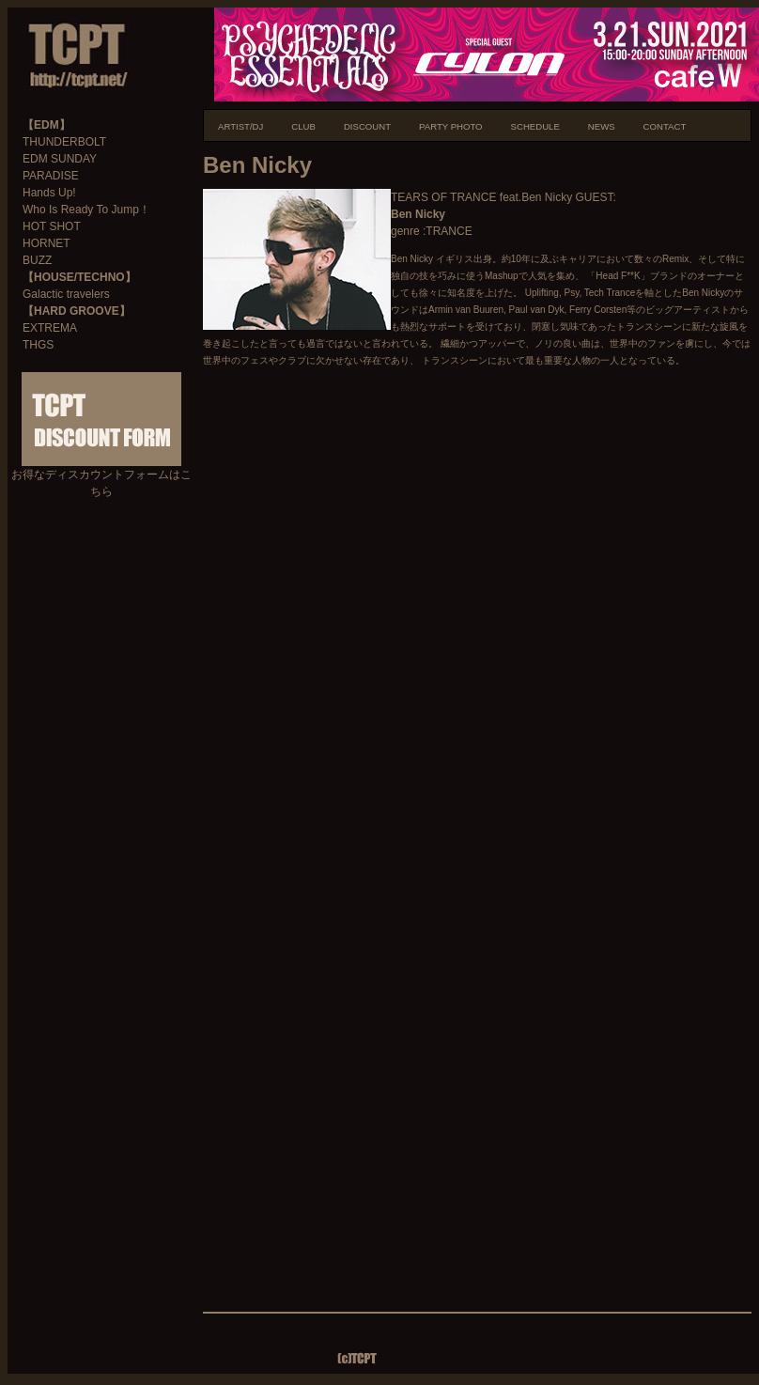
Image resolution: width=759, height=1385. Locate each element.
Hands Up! (49, 192)
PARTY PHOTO (451, 126)
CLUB (303, 126)
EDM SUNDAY (60, 158)
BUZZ (37, 260)
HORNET (46, 243)
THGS (38, 344)
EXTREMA (50, 328)
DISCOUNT (367, 126)
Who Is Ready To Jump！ (86, 209)
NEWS (601, 126)
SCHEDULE (535, 126)
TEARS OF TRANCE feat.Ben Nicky (481, 197)
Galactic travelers (66, 294)
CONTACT (665, 126)
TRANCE (449, 231)
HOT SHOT (52, 226)
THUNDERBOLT (64, 141)
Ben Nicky (418, 214)
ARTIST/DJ (240, 126)
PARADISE (51, 175)
